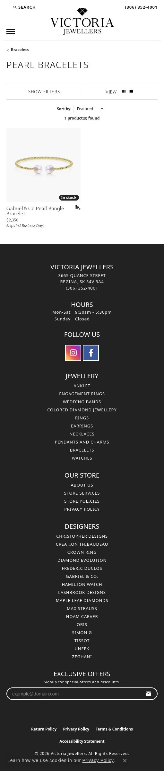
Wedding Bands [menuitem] (82, 402)
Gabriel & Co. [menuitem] (82, 576)
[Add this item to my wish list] (75, 207)
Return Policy (44, 729)
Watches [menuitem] (82, 458)
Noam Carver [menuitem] (82, 616)
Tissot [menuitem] (82, 640)
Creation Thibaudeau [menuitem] (82, 544)
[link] (141, 7)
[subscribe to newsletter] (148, 693)
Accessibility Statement (81, 741)
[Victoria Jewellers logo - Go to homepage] (82, 21)
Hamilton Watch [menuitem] (82, 584)
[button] (24, 7)
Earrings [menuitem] (82, 426)
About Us (82, 485)
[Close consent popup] (125, 761)
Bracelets (20, 49)
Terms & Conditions (114, 729)
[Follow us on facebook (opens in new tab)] (91, 353)
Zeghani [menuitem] (82, 656)
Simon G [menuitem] (82, 632)
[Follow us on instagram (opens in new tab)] (73, 353)
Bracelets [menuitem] (82, 450)
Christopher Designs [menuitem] (82, 536)
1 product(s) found (82, 118)
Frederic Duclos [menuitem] (82, 568)
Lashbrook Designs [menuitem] (82, 592)
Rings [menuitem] (82, 418)
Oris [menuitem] (82, 624)
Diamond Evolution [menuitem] (82, 560)
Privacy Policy (82, 509)
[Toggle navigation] (10, 31)
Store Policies (81, 501)
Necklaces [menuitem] (81, 434)
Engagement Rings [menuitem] (82, 394)
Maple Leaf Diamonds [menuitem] (82, 600)
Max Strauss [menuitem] (82, 608)
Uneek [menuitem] (82, 648)
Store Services (82, 493)
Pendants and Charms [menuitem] (82, 442)
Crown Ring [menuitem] (82, 552)
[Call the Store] (82, 288)
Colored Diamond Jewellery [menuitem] (82, 410)
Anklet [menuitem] (81, 386)
